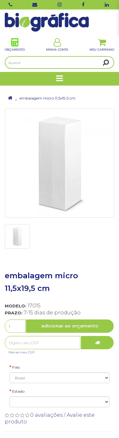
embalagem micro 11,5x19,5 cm (48, 98)
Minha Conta (57, 45)
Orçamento (15, 45)
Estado (18, 391)
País (16, 367)
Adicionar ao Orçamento (69, 326)
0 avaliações (46, 415)
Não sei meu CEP (22, 352)
